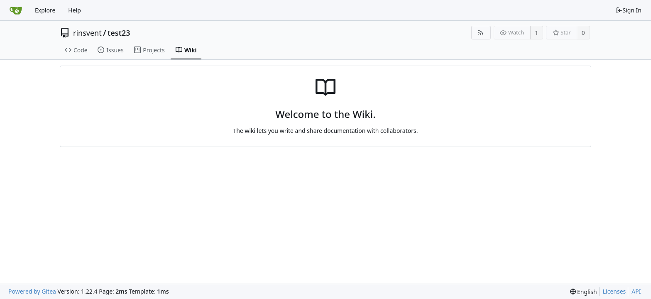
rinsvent (87, 33)
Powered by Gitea (32, 291)
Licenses (614, 291)
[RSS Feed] (481, 32)
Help (74, 10)
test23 (119, 33)
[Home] (15, 10)
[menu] (583, 292)
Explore (45, 10)
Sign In (628, 10)
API (636, 291)
